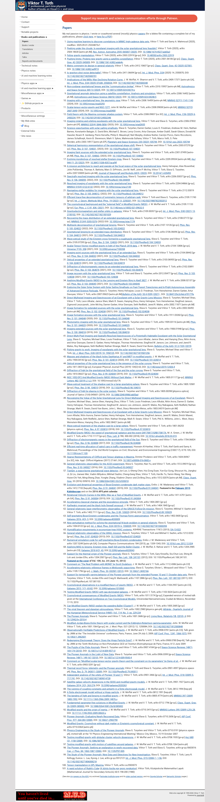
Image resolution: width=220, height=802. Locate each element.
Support (25, 27)
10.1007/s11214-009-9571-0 (101, 650)
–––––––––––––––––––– (31, 79)
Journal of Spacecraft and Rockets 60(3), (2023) (123, 173)
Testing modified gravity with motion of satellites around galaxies (100, 744)
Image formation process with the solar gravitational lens (96, 315)
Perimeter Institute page (109, 776)
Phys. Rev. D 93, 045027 (79, 467)
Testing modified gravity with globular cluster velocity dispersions (100, 737)
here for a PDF (104, 36)
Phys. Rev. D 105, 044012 (86, 193)
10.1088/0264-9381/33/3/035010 (112, 481)
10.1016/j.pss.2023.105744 (176, 142)
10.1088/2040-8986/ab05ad (124, 394)
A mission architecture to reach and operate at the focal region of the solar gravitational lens (114, 166)
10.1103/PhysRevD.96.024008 (126, 443)
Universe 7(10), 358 (76, 249)
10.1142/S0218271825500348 (133, 83)
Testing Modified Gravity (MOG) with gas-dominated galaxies (97, 592)
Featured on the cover (78, 561)
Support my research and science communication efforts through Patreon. (129, 18)
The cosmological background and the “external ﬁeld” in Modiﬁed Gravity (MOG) (107, 204)
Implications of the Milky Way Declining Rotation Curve (95, 79)
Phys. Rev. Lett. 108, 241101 (127, 557)
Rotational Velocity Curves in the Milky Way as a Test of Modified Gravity (104, 495)
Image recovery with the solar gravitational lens (91, 273)
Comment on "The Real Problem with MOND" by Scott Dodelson (99, 564)
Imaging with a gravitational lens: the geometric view (93, 100)
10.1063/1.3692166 (139, 571)
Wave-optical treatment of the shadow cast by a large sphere (97, 425)
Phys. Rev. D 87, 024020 (86, 536)
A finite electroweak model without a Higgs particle (93, 692)
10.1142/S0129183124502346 (96, 117)
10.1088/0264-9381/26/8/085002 (106, 706)
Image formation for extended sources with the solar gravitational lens (102, 308)
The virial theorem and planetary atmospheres (90, 609)
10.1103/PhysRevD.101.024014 (145, 360)
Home (24, 17)
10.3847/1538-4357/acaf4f (103, 162)
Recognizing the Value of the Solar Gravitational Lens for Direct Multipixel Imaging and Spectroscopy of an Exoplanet (126, 398)
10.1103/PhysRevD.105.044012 (128, 193)
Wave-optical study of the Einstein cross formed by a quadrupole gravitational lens (108, 238)
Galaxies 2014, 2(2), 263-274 (81, 685)
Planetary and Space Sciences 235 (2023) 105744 (132, 142)
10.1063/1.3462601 (76, 637)
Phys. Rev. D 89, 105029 (117, 512)
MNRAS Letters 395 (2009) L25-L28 (177, 709)
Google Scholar (156, 776)
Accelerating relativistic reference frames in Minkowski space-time (101, 567)
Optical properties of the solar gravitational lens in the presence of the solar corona (109, 363)
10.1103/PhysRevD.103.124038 (102, 277)
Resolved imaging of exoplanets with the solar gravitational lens (99, 183)
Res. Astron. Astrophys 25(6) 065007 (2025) (115, 52)
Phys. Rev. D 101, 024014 (104, 360)
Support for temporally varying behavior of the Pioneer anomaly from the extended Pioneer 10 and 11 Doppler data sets (127, 574)
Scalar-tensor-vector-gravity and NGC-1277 (88, 107)
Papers (25, 41)
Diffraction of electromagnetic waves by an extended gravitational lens (102, 266)
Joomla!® (200, 795)
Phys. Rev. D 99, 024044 (104, 374)
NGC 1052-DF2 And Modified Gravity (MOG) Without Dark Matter (99, 377)
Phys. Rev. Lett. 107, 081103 (167, 578)
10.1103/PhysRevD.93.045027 (118, 467)
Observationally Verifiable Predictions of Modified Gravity (95, 630)
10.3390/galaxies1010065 (111, 588)
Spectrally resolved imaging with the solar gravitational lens (97, 176)
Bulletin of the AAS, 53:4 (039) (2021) (141, 294)
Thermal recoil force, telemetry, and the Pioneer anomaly (95, 668)
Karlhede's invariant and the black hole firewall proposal (95, 505)
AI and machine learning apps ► (37, 88)
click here (88, 36)
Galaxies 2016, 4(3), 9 (77, 519)
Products (25, 108)
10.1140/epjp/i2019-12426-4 (161, 367)
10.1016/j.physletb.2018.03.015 (161, 436)
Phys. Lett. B (113, 436)
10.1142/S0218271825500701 (82, 76)
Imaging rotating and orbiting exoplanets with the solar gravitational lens (103, 121)
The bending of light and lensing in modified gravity (92, 695)
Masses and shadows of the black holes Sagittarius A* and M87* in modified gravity (109, 356)
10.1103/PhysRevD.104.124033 (145, 242)
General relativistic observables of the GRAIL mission (94, 533)
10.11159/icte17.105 (77, 453)
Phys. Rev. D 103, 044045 (83, 284)
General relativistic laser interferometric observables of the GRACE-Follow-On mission (110, 508)
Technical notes (29, 65)
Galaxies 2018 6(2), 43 (92, 550)
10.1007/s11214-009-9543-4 (118, 657)
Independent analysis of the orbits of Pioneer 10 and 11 (95, 675)
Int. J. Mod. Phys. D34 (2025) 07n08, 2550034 (89, 83)
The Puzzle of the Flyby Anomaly (83, 647)
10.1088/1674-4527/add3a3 (156, 52)
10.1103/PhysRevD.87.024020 (126, 536)
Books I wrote (28, 45)
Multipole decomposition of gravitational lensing (91, 225)
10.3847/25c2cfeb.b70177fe (180, 294)
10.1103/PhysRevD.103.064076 (127, 270)
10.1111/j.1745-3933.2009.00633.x (89, 713)
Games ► (26, 98)
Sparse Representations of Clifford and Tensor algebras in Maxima (100, 457)
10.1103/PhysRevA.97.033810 (135, 429)
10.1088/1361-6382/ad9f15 (85, 69)
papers (141, 33)
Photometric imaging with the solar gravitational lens (94, 322)
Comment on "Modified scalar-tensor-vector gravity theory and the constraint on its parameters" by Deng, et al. (122, 661)
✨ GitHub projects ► (32, 103)
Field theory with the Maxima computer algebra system (95, 114)
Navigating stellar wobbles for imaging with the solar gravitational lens (102, 190)
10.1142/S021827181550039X (152, 526)
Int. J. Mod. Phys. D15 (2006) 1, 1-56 (144, 758)
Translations (27, 49)
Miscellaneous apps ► (33, 93)
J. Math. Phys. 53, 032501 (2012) (107, 571)
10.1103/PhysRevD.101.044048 (114, 318)
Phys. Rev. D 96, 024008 (86, 443)
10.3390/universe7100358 (112, 249)
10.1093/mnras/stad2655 (132, 124)
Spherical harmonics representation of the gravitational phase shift (101, 145)
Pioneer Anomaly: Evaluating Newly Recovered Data (93, 716)
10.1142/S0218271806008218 (82, 761)
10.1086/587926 (97, 740)
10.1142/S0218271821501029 (96, 214)
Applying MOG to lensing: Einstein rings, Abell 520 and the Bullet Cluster (103, 547)
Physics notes (28, 70)
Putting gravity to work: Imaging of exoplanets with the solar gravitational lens (106, 349)
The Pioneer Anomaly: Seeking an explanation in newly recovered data (102, 747)
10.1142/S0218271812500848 (168, 626)
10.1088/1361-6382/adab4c (109, 62)
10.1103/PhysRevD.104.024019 (109, 263)
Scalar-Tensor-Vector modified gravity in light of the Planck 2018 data (102, 245)
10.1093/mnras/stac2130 (118, 187)
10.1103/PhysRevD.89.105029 (157, 512)
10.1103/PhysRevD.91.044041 (144, 488)
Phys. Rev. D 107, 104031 (83, 149)
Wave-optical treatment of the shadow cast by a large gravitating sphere (103, 384)
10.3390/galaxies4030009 (107, 519)
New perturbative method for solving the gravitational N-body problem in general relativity (112, 522)
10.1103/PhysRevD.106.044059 (114, 180)
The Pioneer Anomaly (78, 616)
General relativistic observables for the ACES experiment (95, 464)
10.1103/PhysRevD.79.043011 (123, 671)
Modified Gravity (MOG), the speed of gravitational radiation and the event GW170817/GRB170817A (116, 432)
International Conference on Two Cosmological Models (107, 599)
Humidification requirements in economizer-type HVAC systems (99, 529)
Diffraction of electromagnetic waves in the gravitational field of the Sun (103, 439)
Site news (26, 136)
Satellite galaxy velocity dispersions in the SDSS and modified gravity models (106, 682)
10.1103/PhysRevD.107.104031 (124, 149)
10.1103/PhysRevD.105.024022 (109, 228)
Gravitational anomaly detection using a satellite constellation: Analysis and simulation (111, 93)
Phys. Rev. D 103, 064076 (86, 270)
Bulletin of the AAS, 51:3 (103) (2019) (172, 346)
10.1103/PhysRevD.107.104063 (128, 155)
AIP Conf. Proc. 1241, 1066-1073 (170, 633)
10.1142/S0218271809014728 (95, 678)
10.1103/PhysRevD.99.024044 (143, 374)
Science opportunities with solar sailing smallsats (92, 128)
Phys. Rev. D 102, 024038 (93, 311)
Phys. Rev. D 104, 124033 (104, 242)
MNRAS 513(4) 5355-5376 (84, 221)
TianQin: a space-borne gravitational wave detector (92, 470)
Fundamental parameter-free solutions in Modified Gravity (96, 702)
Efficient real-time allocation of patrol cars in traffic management (100, 446)
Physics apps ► (29, 83)
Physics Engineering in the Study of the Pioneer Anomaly (95, 730)
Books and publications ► (34, 37)
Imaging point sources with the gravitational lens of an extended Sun (101, 252)
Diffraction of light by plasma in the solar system (91, 391)
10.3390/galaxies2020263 (114, 685)
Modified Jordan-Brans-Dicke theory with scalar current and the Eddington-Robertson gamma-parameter (119, 623)
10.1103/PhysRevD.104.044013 (109, 235)
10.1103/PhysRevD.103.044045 (124, 284)
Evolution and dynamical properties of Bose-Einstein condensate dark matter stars (108, 484)
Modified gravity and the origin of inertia (87, 709)
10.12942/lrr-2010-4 (76, 619)
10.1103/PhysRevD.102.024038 (134, 311)
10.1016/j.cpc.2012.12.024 (179, 543)
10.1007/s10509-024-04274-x (120, 90)
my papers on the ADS (79, 776)
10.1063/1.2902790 (108, 720)
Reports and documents (32, 61)
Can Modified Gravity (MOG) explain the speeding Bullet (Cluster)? (100, 605)
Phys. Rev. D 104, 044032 (83, 256)
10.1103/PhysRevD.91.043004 (126, 498)
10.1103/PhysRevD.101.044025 (114, 325)
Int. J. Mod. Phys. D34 (153, 72)
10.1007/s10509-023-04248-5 (142, 97)
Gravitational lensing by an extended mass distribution (94, 232)
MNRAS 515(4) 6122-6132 (80, 187)
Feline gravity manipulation (80, 55)
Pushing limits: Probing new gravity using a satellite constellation (100, 59)
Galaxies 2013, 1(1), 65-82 (80, 588)
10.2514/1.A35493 (162, 173)
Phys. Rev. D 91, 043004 (86, 498)
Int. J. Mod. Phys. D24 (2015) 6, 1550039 (111, 526)
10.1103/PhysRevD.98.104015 (126, 387)
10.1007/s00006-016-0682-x (137, 460)
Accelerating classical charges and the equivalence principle (97, 502)
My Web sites (28, 121)
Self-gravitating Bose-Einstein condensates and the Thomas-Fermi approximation (108, 515)
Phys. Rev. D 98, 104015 (86, 387)
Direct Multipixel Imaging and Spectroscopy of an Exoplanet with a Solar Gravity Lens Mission (114, 297)
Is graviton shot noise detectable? (84, 72)
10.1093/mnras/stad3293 (92, 103)
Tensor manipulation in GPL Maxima (85, 765)
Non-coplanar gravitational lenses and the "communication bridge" (100, 86)
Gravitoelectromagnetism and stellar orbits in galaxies (94, 211)
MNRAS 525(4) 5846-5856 (94, 124)
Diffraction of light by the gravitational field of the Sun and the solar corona (105, 370)
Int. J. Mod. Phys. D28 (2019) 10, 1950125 (93, 353)
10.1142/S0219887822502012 (152, 200)
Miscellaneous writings (33, 116)
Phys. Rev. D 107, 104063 (86, 155)
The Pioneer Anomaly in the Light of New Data (90, 654)
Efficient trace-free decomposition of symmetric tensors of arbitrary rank (104, 197)
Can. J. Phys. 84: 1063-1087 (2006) (84, 751)
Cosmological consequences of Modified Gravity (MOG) (95, 595)
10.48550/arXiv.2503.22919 (160, 55)
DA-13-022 (175, 529)
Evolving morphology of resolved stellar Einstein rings (94, 159)
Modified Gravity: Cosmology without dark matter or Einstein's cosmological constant (110, 723)
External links (28, 131)
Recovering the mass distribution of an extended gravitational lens (100, 218)
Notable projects (29, 32)
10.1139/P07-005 (115, 751)
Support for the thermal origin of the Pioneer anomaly (94, 554)
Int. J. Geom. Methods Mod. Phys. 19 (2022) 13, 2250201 (102, 200)
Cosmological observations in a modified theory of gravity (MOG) (100, 585)
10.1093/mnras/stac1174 (122, 221)
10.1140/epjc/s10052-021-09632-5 (127, 207)
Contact (25, 22)
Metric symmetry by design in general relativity (90, 65)
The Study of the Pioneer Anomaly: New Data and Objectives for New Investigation (108, 754)
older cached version (134, 776)
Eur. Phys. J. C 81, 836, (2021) (89, 207)
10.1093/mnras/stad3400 (103, 110)
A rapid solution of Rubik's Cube (83, 768)
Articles (25, 53)
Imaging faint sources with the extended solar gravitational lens (99, 152)
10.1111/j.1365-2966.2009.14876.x (100, 699)
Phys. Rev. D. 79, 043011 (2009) (86, 671)
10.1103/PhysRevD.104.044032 (124, 256)
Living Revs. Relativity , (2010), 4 (168, 616)
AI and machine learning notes (36, 75)
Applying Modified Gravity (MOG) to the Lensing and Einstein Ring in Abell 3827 (106, 280)
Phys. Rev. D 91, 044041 (104, 488)
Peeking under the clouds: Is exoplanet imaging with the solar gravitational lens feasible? (112, 48)
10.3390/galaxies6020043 (121, 550)
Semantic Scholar (174, 776)
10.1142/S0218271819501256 (135, 353)
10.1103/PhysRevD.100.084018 (114, 332)
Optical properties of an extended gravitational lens (93, 259)
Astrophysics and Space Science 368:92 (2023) (98, 97)
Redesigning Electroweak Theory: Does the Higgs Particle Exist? (99, 640)
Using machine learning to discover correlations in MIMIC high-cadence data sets (108, 41)
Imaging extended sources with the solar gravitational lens (96, 328)
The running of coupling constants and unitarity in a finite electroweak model (105, 689)
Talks (24, 57)
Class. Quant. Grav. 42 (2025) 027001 (173, 65)
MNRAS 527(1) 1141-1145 (180, 100)
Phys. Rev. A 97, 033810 (96, 429)
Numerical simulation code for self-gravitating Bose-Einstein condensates (104, 540)
